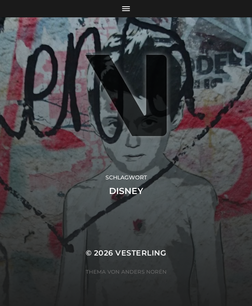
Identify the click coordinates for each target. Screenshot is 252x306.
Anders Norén (144, 272)
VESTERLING (140, 252)
